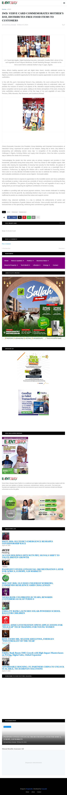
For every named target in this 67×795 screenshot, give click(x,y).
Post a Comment (6, 244)
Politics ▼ (30, 260)
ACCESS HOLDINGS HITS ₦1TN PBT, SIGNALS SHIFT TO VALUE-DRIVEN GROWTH (30, 556)
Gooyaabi (44, 789)
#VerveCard (14, 212)
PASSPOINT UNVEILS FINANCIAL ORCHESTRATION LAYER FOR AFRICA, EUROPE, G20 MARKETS (32, 570)
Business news (22, 212)
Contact (55, 265)
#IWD (9, 9)
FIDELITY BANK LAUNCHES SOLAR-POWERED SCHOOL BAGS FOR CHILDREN (31, 612)
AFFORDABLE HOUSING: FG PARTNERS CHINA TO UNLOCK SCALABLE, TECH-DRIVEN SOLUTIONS (33, 668)
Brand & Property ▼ (11, 265)
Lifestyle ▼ (37, 265)
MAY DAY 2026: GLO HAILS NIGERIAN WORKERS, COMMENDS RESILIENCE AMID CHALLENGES (27, 584)
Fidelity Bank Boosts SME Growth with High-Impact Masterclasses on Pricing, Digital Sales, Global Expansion (32, 654)
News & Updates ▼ (17, 260)
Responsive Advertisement (33, 762)
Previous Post (6, 248)
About (33, 792)
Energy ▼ (46, 265)
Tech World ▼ (25, 265)
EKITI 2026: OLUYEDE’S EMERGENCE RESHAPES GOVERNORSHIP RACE (27, 542)
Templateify (29, 789)
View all (61, 223)
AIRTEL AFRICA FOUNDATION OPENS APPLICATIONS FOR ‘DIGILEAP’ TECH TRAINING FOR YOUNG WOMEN (32, 626)
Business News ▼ (43, 260)
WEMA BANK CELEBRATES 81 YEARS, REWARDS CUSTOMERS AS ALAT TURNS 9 (27, 598)
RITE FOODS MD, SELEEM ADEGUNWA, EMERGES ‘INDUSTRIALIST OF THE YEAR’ (28, 640)
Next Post (61, 248)
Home (4, 9)
